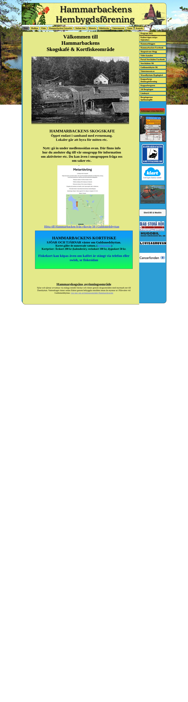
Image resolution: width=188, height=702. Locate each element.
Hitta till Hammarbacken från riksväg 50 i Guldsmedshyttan (81, 226)
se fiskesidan (104, 245)
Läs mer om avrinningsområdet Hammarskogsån (92, 293)
